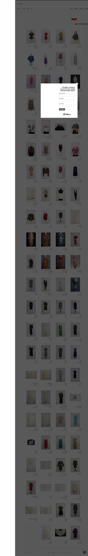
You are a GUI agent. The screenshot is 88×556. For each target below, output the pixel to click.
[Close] (62, 84)
